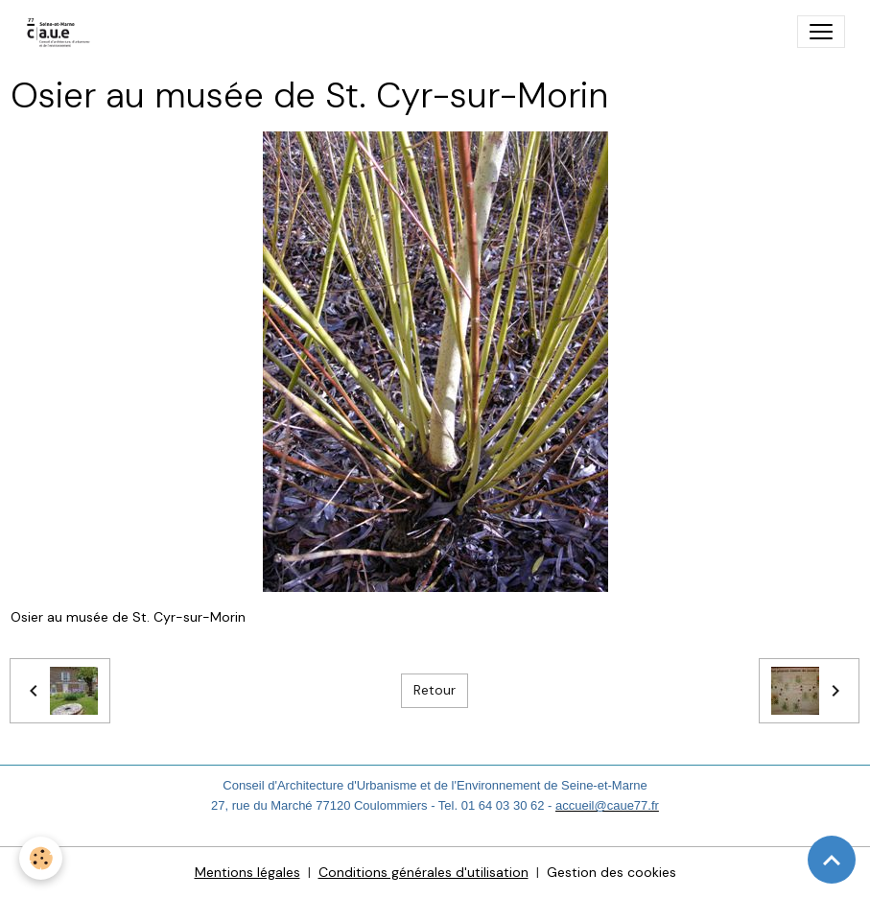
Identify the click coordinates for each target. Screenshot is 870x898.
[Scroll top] (832, 860)
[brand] (63, 31)
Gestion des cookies (611, 872)
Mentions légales (247, 872)
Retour (434, 689)
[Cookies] (40, 858)
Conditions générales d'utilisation (423, 872)
